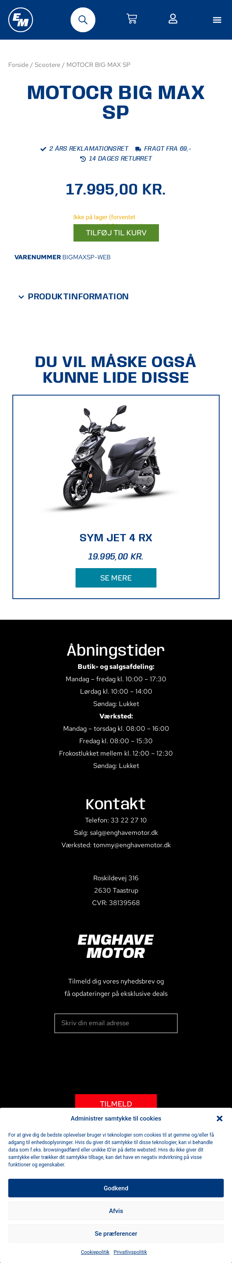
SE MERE (116, 578)
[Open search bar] (83, 19)
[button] (219, 1118)
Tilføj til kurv (116, 232)
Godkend (116, 1188)
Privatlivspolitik (130, 1252)
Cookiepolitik (95, 1252)
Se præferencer (116, 1233)
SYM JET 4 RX (116, 538)
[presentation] (117, 1063)
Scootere (47, 65)
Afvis (116, 1211)
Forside (18, 65)
